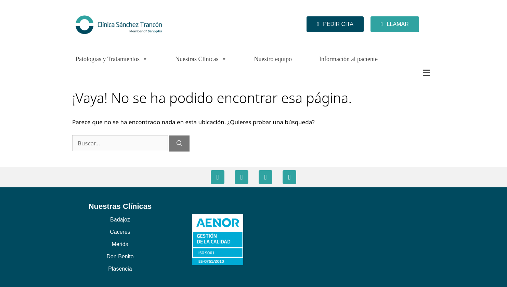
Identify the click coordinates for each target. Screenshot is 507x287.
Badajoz (120, 220)
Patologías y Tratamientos (112, 59)
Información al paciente (348, 59)
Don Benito (119, 256)
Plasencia (120, 269)
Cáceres (120, 232)
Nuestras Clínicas (200, 59)
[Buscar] (179, 143)
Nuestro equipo (273, 59)
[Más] (412, 73)
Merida (120, 244)
